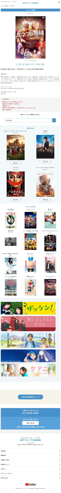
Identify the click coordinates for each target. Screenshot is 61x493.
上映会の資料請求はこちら (30, 397)
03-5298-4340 (30, 413)
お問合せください (35, 114)
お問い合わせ (30, 423)
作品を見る (15, 163)
